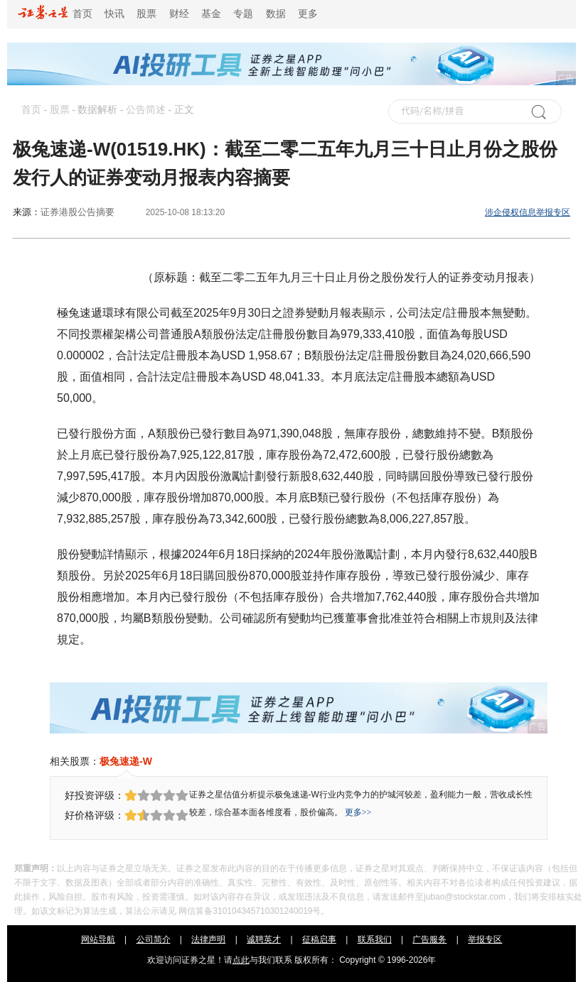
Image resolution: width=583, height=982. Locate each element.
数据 (276, 14)
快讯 (114, 14)
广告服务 (429, 939)
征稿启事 (319, 939)
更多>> (358, 812)
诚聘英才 (264, 939)
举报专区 (485, 939)
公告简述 (146, 109)
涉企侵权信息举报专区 (527, 212)
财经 (179, 14)
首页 (55, 14)
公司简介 (154, 939)
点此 (241, 960)
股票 (146, 14)
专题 (243, 14)
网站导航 (98, 939)
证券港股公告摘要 (77, 212)
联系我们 (375, 939)
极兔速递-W (126, 761)
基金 (211, 14)
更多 (308, 14)
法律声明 (208, 939)
